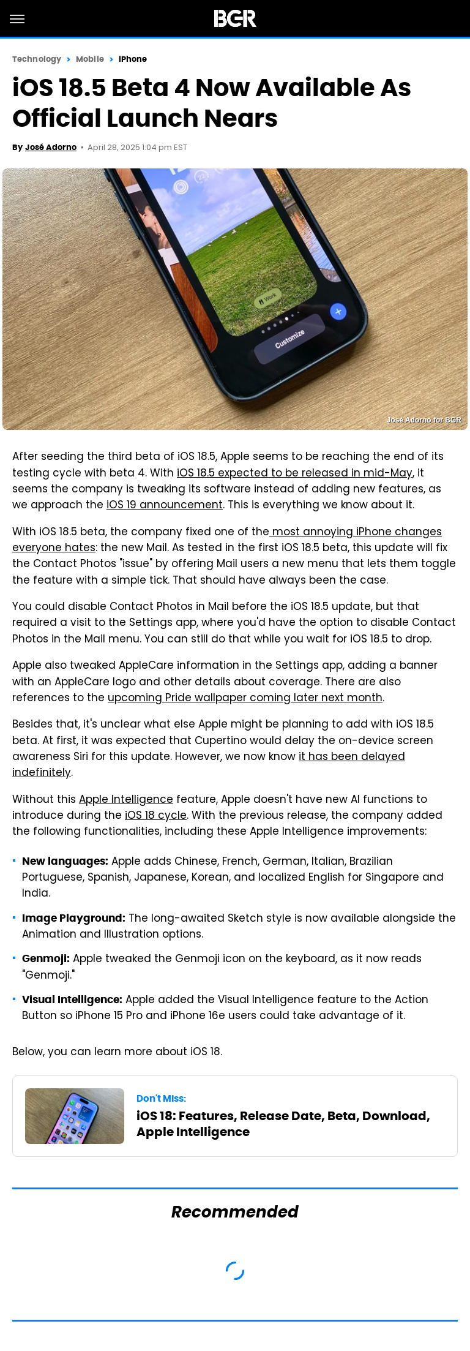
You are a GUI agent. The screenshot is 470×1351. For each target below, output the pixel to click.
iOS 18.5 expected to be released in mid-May (294, 474)
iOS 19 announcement (164, 505)
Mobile (90, 59)
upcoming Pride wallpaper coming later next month (245, 698)
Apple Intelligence (126, 800)
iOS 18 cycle (156, 816)
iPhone (133, 59)
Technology (36, 59)
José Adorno (50, 147)
